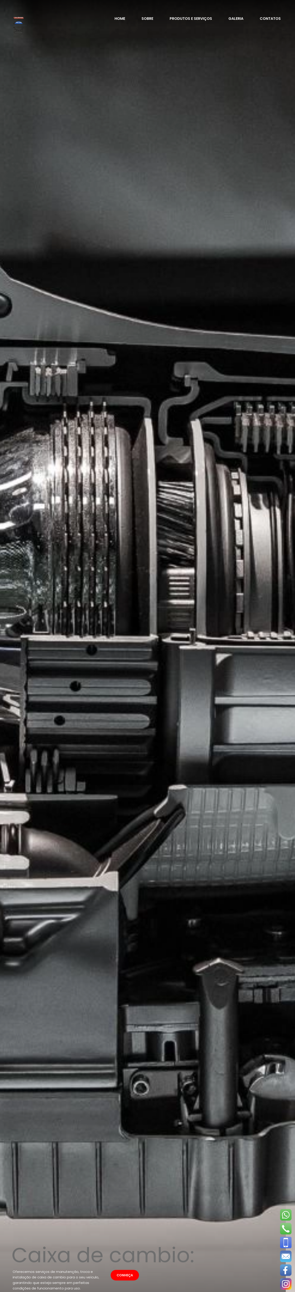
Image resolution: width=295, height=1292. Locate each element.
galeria (235, 18)
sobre (147, 18)
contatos (270, 18)
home (119, 18)
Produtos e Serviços (190, 18)
